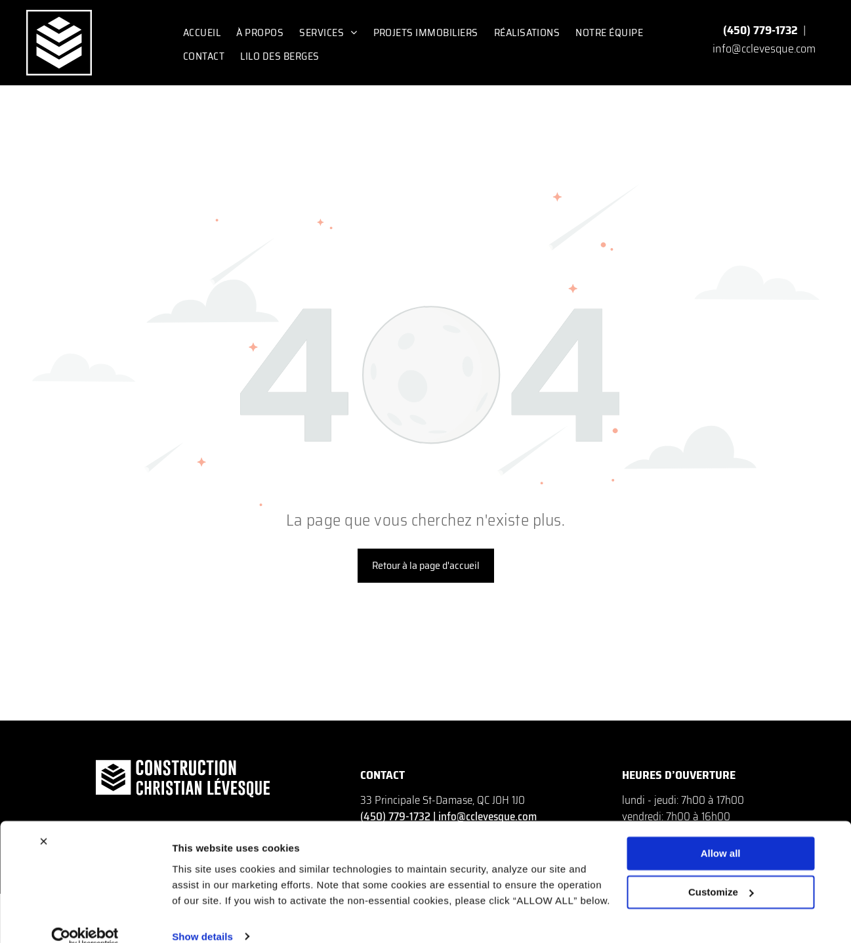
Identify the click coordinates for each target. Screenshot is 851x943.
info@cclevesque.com (764, 48)
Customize (721, 872)
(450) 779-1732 (760, 30)
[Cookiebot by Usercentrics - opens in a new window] (85, 917)
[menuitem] (201, 32)
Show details (202, 917)
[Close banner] (43, 822)
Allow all (721, 834)
